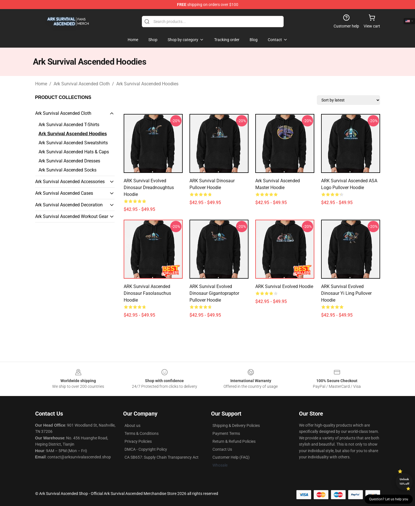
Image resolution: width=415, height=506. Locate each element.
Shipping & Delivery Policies (236, 425)
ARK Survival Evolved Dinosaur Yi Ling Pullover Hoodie (346, 293)
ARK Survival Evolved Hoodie (284, 286)
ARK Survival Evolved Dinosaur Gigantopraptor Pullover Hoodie (214, 293)
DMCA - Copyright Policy (146, 449)
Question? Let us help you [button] (388, 499)
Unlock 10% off (404, 481)
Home (41, 83)
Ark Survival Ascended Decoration (69, 205)
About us (132, 425)
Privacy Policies (138, 441)
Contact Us (222, 449)
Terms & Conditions (142, 433)
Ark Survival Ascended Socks (67, 170)
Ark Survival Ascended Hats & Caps (74, 151)
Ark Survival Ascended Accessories (70, 181)
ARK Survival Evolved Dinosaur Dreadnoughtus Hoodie (149, 187)
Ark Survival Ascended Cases (64, 193)
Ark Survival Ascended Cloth (82, 83)
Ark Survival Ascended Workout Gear (71, 216)
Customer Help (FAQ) (231, 457)
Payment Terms (226, 433)
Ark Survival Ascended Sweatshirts (73, 142)
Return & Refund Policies (234, 441)
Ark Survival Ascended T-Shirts (69, 124)
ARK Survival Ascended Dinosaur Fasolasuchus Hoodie (147, 293)
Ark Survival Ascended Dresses (69, 161)
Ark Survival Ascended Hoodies (147, 83)
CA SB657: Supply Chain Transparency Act (162, 457)
